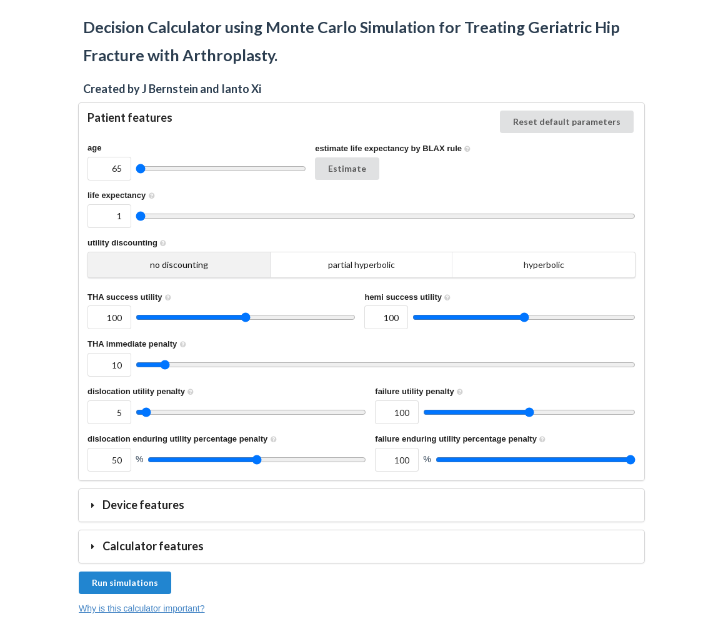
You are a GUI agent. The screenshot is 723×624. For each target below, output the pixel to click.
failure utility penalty (420, 391)
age (94, 147)
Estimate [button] (347, 168)
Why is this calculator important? (142, 608)
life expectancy (122, 195)
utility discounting (128, 242)
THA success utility (130, 297)
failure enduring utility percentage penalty (461, 438)
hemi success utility (408, 297)
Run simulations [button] (125, 582)
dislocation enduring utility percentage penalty (183, 438)
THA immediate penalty (138, 344)
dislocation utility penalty (142, 391)
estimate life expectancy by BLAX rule (394, 148)
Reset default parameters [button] (567, 121)
